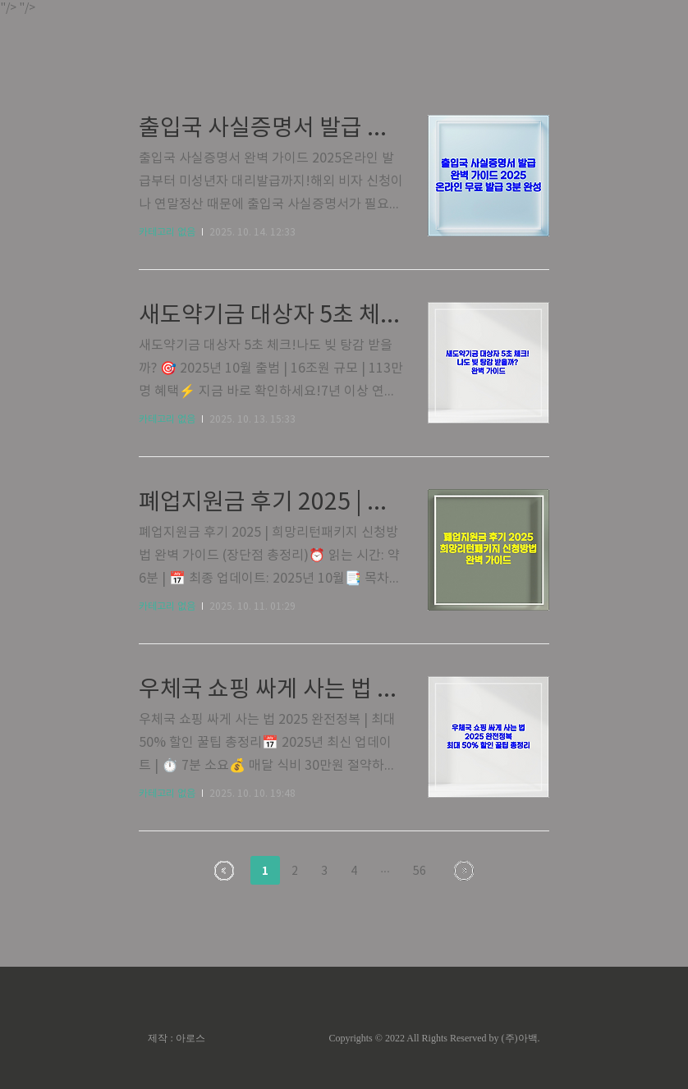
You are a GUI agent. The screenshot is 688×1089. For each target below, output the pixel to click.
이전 (224, 871)
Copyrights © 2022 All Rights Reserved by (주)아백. (433, 1038)
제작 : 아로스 (176, 1038)
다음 (464, 871)
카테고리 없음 (167, 232)
